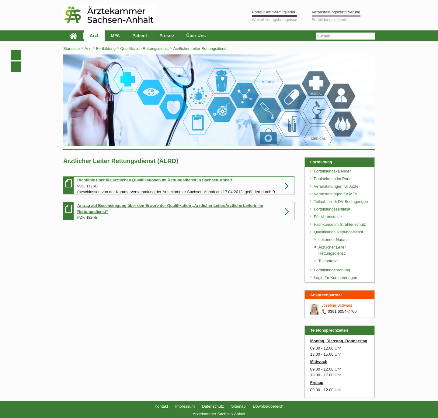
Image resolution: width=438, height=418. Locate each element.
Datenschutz (213, 406)
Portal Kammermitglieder (273, 12)
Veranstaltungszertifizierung (336, 12)
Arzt (94, 35)
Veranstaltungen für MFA (335, 194)
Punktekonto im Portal (333, 178)
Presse (166, 35)
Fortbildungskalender (330, 19)
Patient (139, 35)
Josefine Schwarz (337, 305)
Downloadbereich (268, 406)
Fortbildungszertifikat (332, 209)
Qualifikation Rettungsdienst (145, 48)
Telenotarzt (328, 261)
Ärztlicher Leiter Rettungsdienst (200, 48)
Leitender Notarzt (333, 239)
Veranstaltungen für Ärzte (336, 186)
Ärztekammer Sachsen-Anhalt (219, 414)
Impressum (185, 406)
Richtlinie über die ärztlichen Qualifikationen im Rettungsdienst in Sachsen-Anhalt (154, 180)
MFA (115, 35)
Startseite (71, 48)
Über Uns (196, 35)
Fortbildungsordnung (332, 270)
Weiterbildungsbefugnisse (274, 19)
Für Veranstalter (328, 216)
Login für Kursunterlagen (335, 277)
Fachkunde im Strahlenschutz (340, 224)
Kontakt (161, 406)
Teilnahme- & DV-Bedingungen (341, 201)
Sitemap (238, 406)
